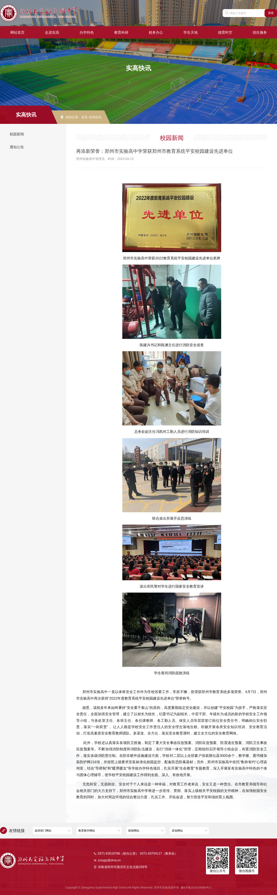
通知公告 (17, 147)
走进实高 (52, 31)
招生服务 (260, 31)
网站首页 (17, 31)
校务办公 (156, 31)
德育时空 (225, 31)
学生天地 (190, 31)
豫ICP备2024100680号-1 (196, 887)
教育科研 (121, 31)
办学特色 (87, 31)
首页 (84, 117)
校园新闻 (17, 134)
